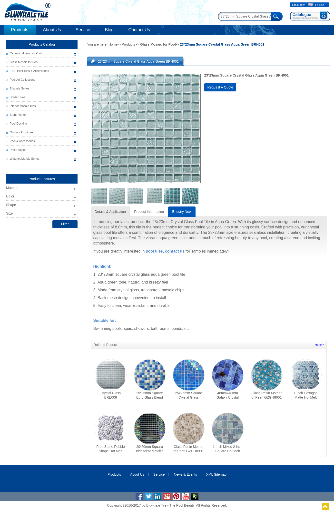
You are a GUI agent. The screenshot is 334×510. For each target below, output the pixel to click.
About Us (52, 29)
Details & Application (110, 212)
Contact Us (139, 29)
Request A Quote (220, 87)
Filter (65, 224)
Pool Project (18, 150)
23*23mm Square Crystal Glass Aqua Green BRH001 (138, 61)
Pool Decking (18, 123)
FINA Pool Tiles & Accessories (29, 71)
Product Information (149, 212)
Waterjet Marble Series (24, 158)
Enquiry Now (181, 212)
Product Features (42, 179)
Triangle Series (19, 88)
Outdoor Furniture (21, 132)
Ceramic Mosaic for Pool (26, 53)
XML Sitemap (216, 474)
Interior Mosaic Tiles (23, 106)
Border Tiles (17, 97)
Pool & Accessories (22, 141)
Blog (109, 29)
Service (83, 29)
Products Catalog (42, 44)
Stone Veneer (19, 115)
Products (19, 29)
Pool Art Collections (22, 79)
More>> (319, 344)
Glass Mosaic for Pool (24, 62)
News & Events (185, 474)
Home (113, 44)
